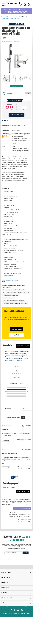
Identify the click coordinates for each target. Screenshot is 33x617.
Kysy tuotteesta (16, 329)
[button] (5, 58)
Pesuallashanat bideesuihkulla (10, 295)
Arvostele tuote (23, 346)
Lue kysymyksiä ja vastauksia (17, 335)
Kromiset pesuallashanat (9, 292)
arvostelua (16, 41)
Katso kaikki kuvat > (16, 86)
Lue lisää (14, 143)
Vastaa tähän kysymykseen (22, 508)
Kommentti (6, 440)
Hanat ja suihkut (18, 16)
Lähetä (25, 552)
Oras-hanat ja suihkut (23, 292)
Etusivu (3, 16)
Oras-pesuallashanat (8, 298)
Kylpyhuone (9, 16)
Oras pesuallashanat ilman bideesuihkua (13, 300)
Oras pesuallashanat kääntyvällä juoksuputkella (15, 303)
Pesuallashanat (27, 16)
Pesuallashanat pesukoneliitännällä (11, 18)
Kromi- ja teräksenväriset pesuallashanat (13, 289)
